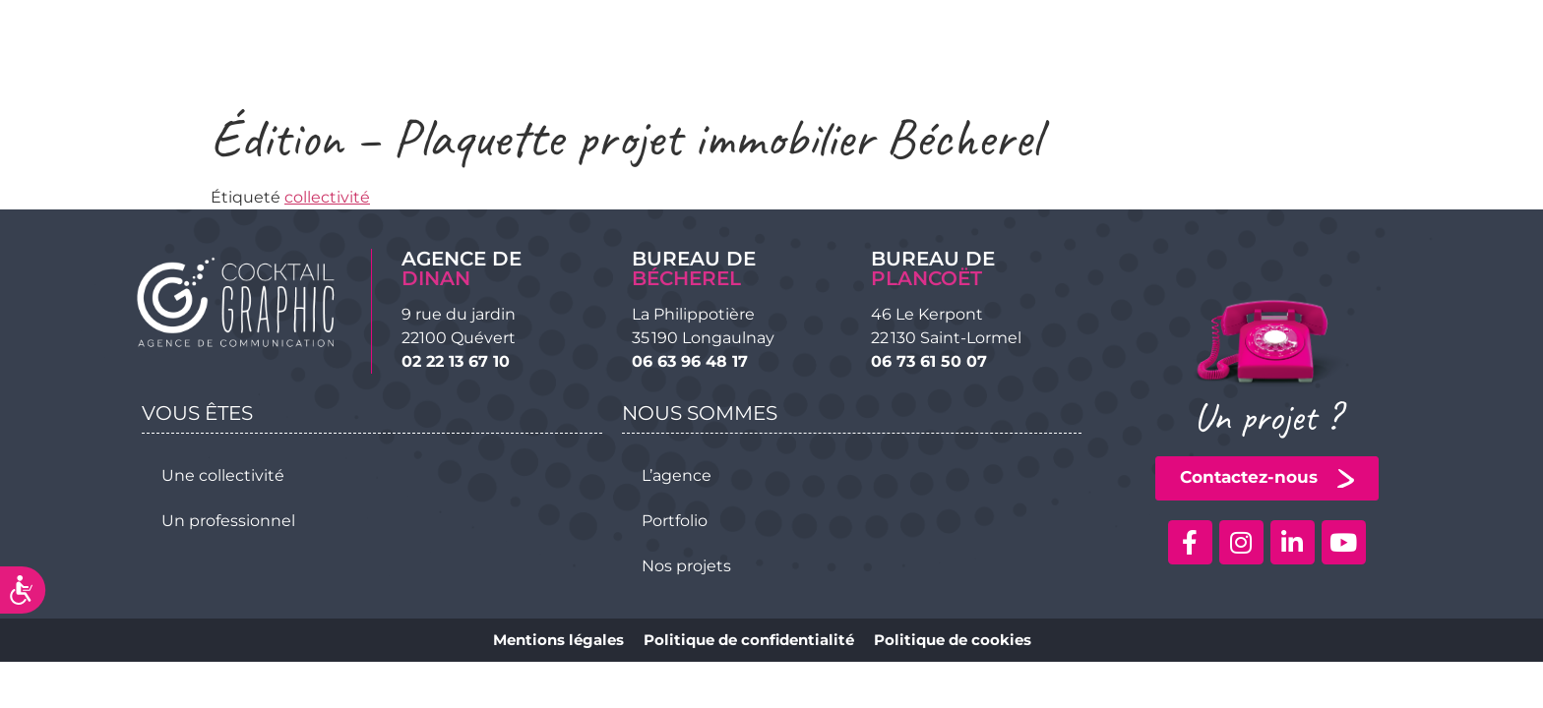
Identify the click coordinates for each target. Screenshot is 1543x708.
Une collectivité (222, 475)
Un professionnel (228, 520)
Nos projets (686, 566)
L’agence (676, 475)
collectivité (327, 197)
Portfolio (675, 520)
